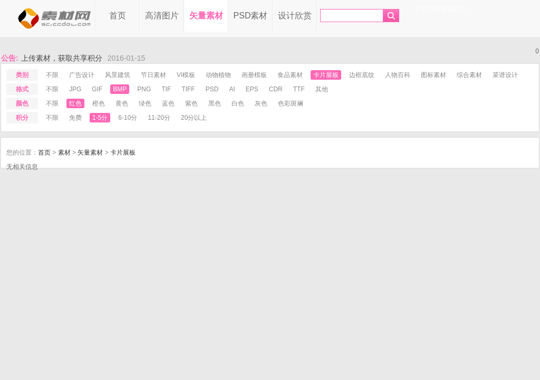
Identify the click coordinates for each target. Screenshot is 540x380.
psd (212, 89)
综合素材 (469, 75)
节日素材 (153, 75)
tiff (188, 89)
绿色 (145, 103)
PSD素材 (251, 15)
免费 (75, 117)
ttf (299, 89)
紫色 (191, 103)
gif (97, 89)
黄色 (121, 103)
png (144, 89)
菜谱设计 (505, 75)
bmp (120, 89)
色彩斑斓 (290, 103)
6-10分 (127, 117)
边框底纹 (361, 75)
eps (252, 89)
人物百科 (397, 75)
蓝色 (168, 103)
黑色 (214, 103)
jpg (75, 89)
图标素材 (433, 75)
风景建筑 (117, 75)
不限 (52, 75)
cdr (276, 89)
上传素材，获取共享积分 (61, 61)
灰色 (261, 103)
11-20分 (159, 117)
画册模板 (254, 75)
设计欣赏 (295, 15)
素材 (64, 152)
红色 (75, 103)
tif (166, 89)
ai (232, 89)
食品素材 (290, 75)
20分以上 (194, 117)
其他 (321, 89)
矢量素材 (206, 15)
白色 (238, 103)
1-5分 (100, 117)
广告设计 (81, 75)
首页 (117, 15)
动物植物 (218, 75)
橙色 (98, 103)
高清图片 (162, 15)
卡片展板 (326, 75)
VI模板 (186, 75)
